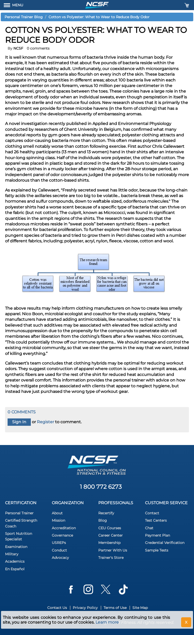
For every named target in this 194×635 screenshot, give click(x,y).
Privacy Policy (85, 607)
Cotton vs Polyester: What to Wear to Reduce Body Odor (99, 17)
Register (45, 421)
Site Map (140, 607)
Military (11, 554)
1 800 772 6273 (101, 486)
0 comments (38, 48)
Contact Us (57, 607)
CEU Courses (109, 528)
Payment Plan (157, 535)
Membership (109, 542)
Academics (15, 561)
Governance (62, 535)
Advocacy (60, 557)
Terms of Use (115, 607)
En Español (15, 569)
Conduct (59, 550)
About (57, 513)
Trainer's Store (111, 557)
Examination (16, 546)
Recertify (106, 513)
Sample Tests (156, 550)
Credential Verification (164, 542)
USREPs (59, 542)
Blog (102, 520)
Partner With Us (112, 550)
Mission (58, 520)
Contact (152, 513)
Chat (149, 528)
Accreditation (64, 528)
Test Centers (156, 520)
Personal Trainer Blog (24, 17)
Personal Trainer (19, 513)
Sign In (19, 421)
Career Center (110, 535)
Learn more (107, 622)
